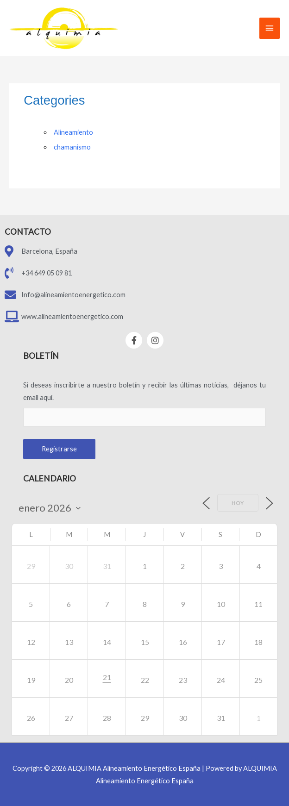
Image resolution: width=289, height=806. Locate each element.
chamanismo (72, 147)
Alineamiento (73, 132)
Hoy (238, 503)
